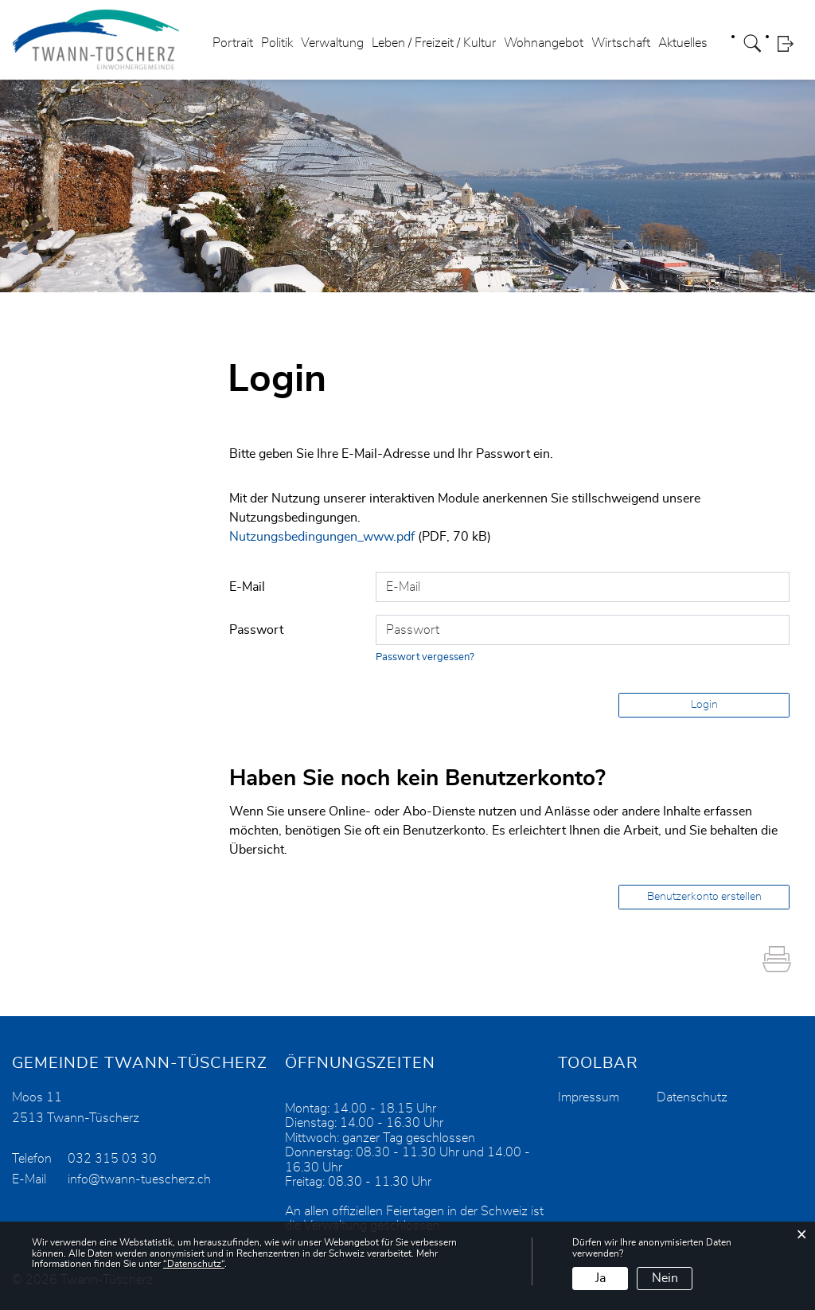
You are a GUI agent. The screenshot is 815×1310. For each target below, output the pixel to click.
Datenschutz (692, 1097)
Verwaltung (332, 43)
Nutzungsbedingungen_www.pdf (322, 536)
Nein (665, 1278)
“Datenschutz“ (193, 1264)
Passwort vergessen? (425, 657)
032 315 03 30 (112, 1158)
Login (790, 43)
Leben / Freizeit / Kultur (434, 43)
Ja (600, 1278)
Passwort (256, 630)
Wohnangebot (543, 43)
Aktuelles (683, 43)
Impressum (588, 1097)
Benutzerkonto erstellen (704, 896)
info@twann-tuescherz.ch (139, 1179)
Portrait (233, 43)
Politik (277, 43)
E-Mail (247, 587)
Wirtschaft (620, 43)
